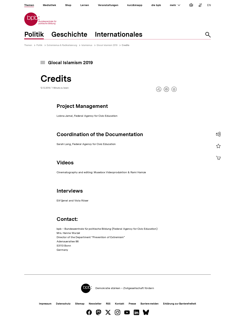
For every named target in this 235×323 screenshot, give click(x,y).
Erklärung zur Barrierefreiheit (179, 303)
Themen (28, 45)
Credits (125, 45)
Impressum (45, 303)
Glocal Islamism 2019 (107, 45)
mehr (175, 5)
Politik (39, 45)
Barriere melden (150, 303)
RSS (108, 303)
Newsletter (95, 303)
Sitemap (79, 303)
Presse (132, 303)
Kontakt (119, 303)
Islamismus (86, 45)
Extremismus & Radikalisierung (62, 45)
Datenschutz (63, 303)
